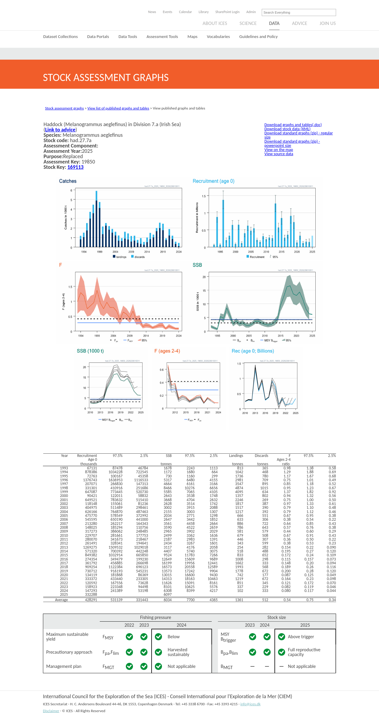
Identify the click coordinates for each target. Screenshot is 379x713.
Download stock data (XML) (287, 128)
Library (203, 12)
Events (167, 12)
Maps (192, 36)
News (152, 12)
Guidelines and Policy (258, 36)
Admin (251, 12)
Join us (328, 23)
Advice (299, 23)
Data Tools (127, 36)
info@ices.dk (250, 704)
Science (248, 23)
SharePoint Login (228, 12)
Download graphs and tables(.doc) (293, 124)
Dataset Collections (60, 36)
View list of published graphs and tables (118, 108)
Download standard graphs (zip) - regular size (298, 135)
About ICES (215, 23)
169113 (75, 167)
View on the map (278, 149)
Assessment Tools (162, 36)
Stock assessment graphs (64, 108)
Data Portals (98, 36)
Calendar (185, 12)
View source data (278, 153)
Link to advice (60, 129)
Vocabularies (218, 36)
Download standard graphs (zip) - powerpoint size (292, 143)
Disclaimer (51, 711)
